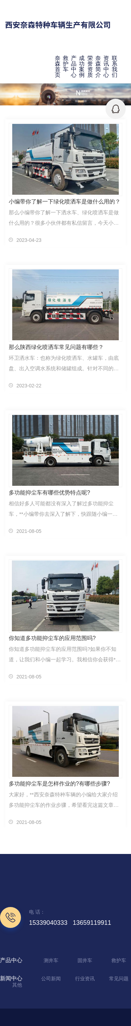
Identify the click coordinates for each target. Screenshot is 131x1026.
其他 (17, 985)
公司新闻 (51, 978)
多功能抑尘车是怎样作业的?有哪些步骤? (59, 784)
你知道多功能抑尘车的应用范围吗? (52, 638)
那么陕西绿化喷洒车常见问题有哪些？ (56, 347)
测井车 (51, 960)
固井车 (85, 960)
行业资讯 (85, 978)
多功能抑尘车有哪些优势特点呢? (49, 493)
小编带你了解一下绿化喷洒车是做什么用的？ (65, 202)
